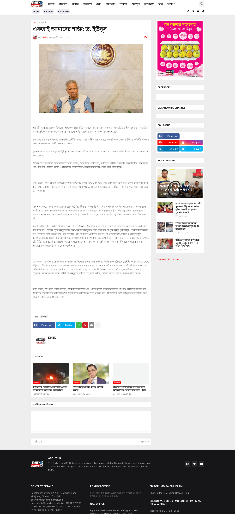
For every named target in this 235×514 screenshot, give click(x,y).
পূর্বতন (144, 441)
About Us (48, 11)
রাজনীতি (63, 4)
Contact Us (63, 11)
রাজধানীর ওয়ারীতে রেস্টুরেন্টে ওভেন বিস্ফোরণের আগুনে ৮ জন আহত (49, 388)
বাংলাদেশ (87, 4)
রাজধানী (43, 22)
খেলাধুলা (135, 4)
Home (36, 11)
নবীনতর (38, 441)
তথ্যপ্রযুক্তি (149, 4)
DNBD (52, 337)
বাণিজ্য (75, 4)
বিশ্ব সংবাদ (110, 4)
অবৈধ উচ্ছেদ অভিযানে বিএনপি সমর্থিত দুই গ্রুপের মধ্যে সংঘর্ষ (187, 226)
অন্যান (170, 4)
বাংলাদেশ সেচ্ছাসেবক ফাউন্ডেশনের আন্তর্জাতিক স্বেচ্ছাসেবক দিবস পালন (129, 388)
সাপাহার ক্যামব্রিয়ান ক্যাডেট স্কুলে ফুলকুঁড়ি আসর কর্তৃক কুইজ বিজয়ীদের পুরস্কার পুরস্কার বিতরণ (187, 208)
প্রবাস (98, 4)
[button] (201, 4)
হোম (35, 22)
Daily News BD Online (167, 259)
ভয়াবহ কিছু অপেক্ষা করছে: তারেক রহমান (88, 388)
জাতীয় (51, 4)
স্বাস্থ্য (160, 4)
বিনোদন (123, 4)
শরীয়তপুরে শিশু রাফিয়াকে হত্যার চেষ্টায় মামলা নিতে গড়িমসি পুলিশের (187, 243)
